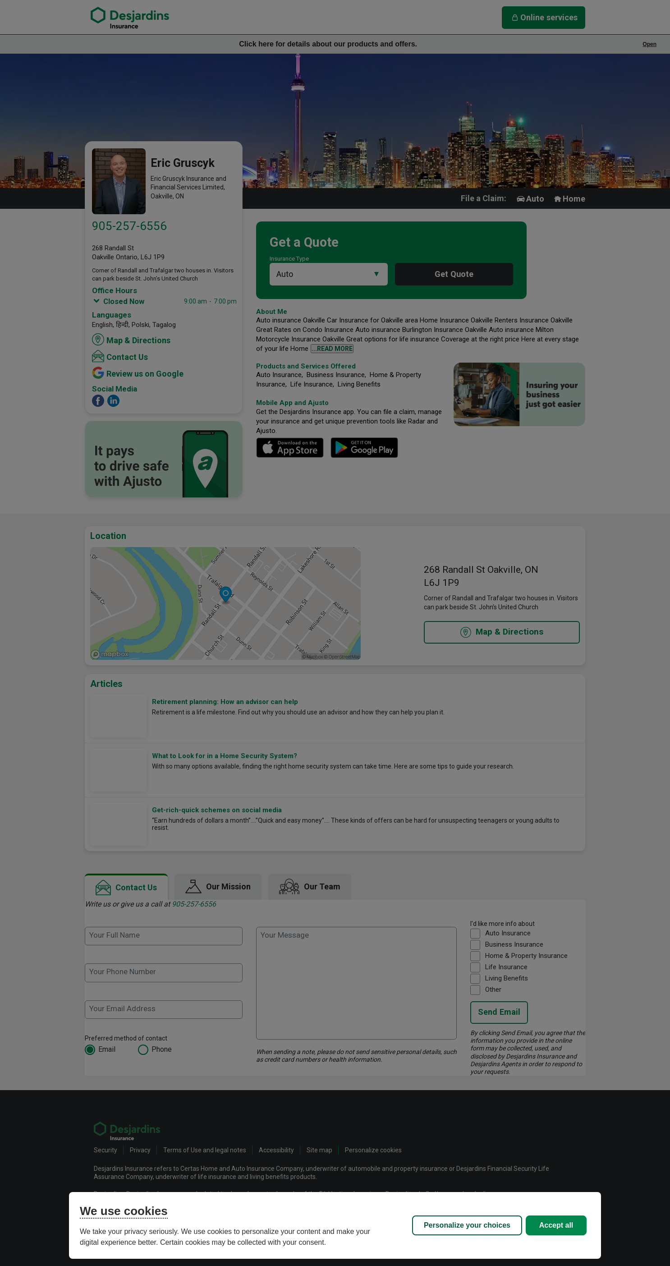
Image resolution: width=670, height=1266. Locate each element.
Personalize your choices (467, 1225)
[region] (335, 1225)
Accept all (556, 1225)
